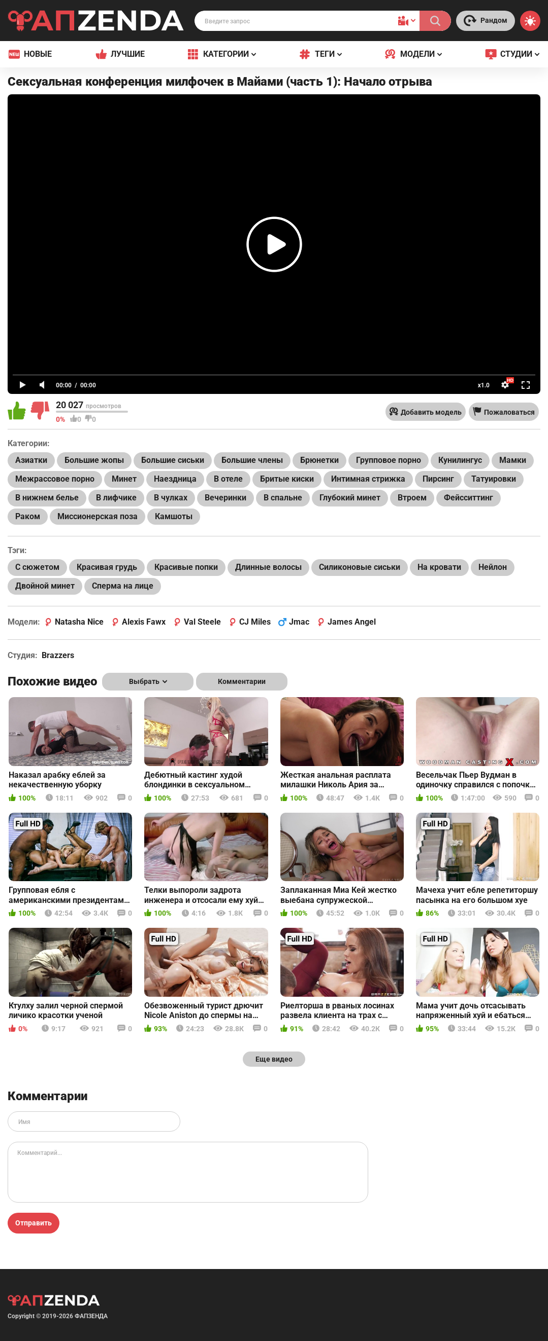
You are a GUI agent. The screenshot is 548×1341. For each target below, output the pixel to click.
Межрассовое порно (54, 479)
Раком (27, 516)
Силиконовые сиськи (359, 567)
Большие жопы (94, 460)
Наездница (175, 479)
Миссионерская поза (97, 516)
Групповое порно (388, 460)
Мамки (512, 460)
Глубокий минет (349, 497)
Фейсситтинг (468, 497)
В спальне (283, 497)
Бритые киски (287, 479)
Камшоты (173, 516)
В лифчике (116, 497)
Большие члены (252, 460)
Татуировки (493, 479)
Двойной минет (45, 586)
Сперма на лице (122, 586)
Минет (124, 479)
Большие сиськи (172, 460)
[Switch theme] (530, 21)
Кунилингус (460, 460)
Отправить (33, 1223)
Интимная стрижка (368, 479)
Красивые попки (186, 567)
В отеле (228, 479)
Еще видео (274, 1059)
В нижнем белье (47, 497)
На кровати (439, 567)
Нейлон (492, 567)
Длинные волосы (268, 567)
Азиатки (31, 460)
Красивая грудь (107, 567)
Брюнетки (319, 460)
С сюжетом (37, 567)
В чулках (170, 497)
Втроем (412, 497)
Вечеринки (225, 497)
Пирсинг (438, 479)
